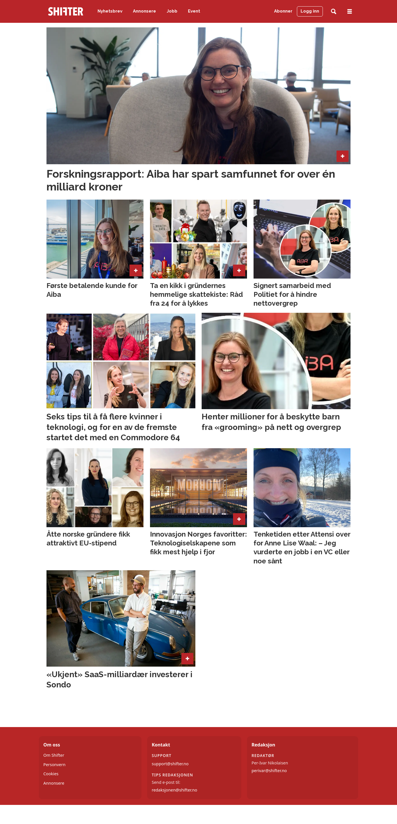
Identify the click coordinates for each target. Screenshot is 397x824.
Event (194, 11)
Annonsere (144, 11)
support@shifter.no (170, 763)
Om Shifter (53, 755)
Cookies (50, 773)
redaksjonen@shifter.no (174, 790)
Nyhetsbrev (110, 11)
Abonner (283, 11)
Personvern (54, 764)
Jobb (172, 11)
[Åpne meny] (350, 11)
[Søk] (333, 11)
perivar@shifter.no (269, 770)
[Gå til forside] (65, 11)
